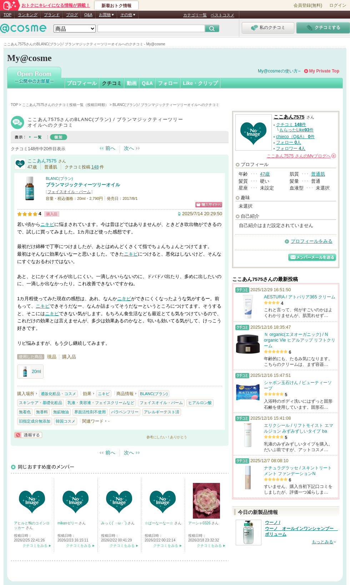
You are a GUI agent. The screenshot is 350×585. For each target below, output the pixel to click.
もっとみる (322, 541)
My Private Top (324, 71)
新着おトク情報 (116, 5)
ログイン (337, 5)
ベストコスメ (222, 15)
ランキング (28, 14)
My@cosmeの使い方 (278, 71)
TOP (7, 14)
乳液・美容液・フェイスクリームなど (101, 402)
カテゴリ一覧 (195, 15)
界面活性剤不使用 (90, 412)
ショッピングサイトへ (208, 204)
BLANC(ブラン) (59, 178)
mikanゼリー (68, 523)
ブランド (52, 14)
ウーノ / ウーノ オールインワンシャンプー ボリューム (301, 528)
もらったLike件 (296, 129)
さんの (301, 155)
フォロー (168, 83)
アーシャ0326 (199, 523)
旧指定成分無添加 (34, 421)
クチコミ (112, 83)
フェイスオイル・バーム (69, 192)
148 (95, 167)
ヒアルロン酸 (200, 402)
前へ (110, 148)
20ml (30, 371)
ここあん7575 (42, 160)
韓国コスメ (65, 421)
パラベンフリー (125, 412)
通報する (28, 435)
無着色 (25, 412)
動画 (132, 83)
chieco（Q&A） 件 (295, 136)
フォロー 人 (288, 142)
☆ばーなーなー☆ (159, 523)
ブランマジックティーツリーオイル (83, 184)
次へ (129, 148)
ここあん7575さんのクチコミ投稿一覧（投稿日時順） (65, 105)
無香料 (42, 412)
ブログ (72, 14)
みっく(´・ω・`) (114, 523)
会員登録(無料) (308, 5)
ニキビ (47, 224)
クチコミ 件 (291, 124)
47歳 (265, 174)
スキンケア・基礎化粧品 (40, 402)
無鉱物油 (61, 412)
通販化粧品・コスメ (58, 394)
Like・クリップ (200, 83)
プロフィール (82, 83)
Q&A (88, 14)
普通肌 (318, 174)
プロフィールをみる (311, 241)
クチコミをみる (35, 546)
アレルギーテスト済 (161, 412)
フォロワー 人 (290, 148)
